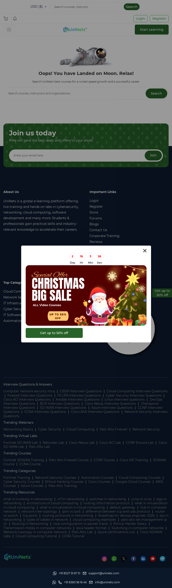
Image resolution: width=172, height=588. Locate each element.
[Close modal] (145, 250)
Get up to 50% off (54, 333)
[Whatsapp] (66, 573)
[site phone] (72, 582)
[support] (101, 573)
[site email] (104, 582)
